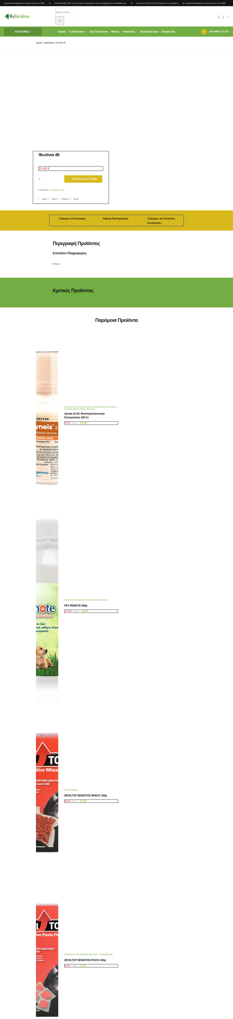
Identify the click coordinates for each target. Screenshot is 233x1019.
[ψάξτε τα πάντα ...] (68, 12)
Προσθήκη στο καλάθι (83, 179)
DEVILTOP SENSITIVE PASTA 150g (85, 960)
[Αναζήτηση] (59, 20)
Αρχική (39, 42)
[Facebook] (42, 199)
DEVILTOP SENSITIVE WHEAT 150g (85, 795)
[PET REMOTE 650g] (47, 703)
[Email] (73, 199)
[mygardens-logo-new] (17, 14)
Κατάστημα (49, 42)
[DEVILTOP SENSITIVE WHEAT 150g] (47, 879)
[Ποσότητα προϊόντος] (43, 179)
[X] (52, 199)
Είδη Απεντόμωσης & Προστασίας (90, 407)
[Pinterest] (63, 199)
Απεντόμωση (69, 407)
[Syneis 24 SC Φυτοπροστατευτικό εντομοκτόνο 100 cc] (47, 499)
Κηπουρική (54, 190)
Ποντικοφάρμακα (71, 790)
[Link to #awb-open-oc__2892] (228, 16)
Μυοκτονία (90, 409)
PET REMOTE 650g (75, 605)
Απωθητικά (68, 600)
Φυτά (62, 190)
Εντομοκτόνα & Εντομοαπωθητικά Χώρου (91, 600)
